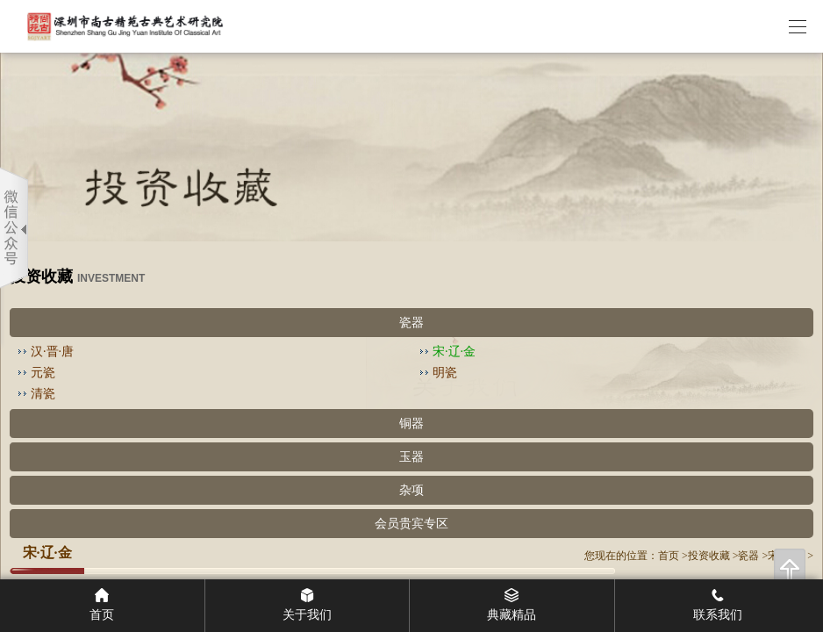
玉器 (411, 456)
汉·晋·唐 (52, 351)
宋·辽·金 (454, 351)
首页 (668, 555)
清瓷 (43, 393)
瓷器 (411, 322)
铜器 (411, 423)
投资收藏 (709, 555)
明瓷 (445, 372)
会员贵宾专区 (411, 523)
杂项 (411, 490)
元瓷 (43, 372)
